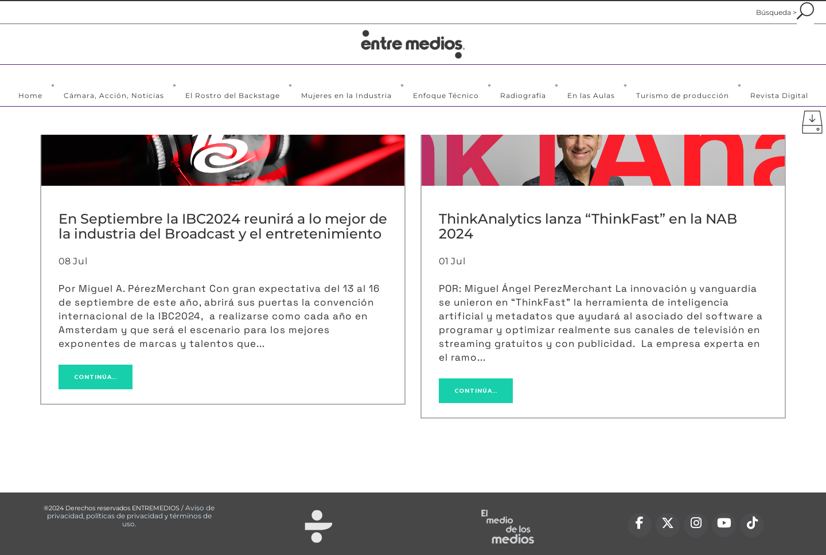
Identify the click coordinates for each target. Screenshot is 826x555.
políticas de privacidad (124, 515)
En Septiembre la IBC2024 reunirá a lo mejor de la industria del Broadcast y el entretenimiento (223, 226)
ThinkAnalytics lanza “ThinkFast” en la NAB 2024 (588, 226)
